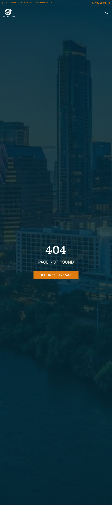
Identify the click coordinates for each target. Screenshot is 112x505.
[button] (105, 13)
